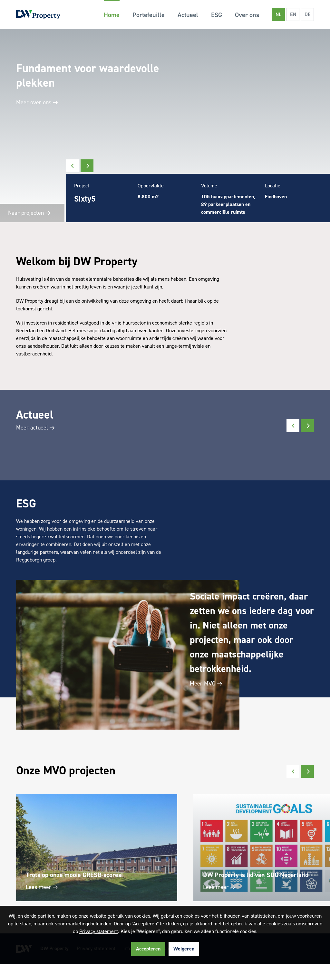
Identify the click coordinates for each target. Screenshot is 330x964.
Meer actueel (34, 427)
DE (308, 14)
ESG (216, 15)
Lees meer (41, 887)
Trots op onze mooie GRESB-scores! (74, 875)
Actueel (188, 15)
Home (112, 15)
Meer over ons (36, 102)
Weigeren (183, 948)
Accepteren (148, 948)
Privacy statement (98, 931)
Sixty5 (85, 199)
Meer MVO (205, 683)
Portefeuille (148, 15)
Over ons (247, 15)
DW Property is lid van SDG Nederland (255, 875)
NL (278, 14)
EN (293, 14)
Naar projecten (29, 213)
